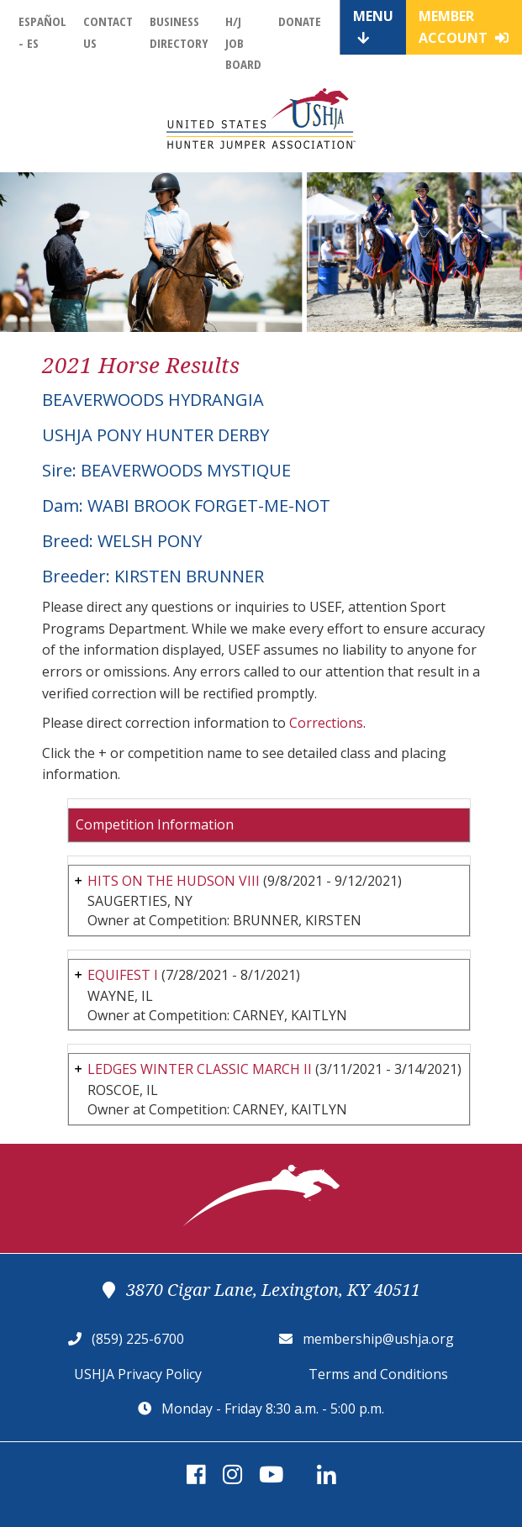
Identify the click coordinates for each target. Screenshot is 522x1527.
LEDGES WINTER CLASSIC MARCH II (199, 1069)
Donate (299, 21)
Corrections (326, 722)
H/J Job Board (243, 42)
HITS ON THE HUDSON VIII (173, 880)
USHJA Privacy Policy (138, 1374)
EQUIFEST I (122, 975)
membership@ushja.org (378, 1339)
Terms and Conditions (378, 1374)
